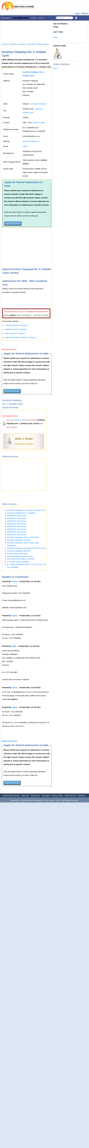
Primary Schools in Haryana (16, 325)
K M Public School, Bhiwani (18, 562)
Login (77, 13)
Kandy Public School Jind (17, 553)
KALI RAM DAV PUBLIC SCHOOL (21, 559)
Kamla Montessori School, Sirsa (20, 556)
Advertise (81, 795)
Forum (34, 18)
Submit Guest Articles (11, 795)
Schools (5, 44)
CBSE (25, 146)
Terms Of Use (70, 795)
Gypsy (15, 616)
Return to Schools (9, 741)
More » (42, 18)
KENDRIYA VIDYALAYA (16, 516)
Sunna (15, 581)
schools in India (38, 122)
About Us (25, 795)
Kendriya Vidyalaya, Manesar (19, 551)
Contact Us (35, 795)
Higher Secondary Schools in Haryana (20, 337)
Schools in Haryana (18, 44)
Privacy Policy (57, 795)
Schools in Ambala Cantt (37, 44)
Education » (6, 18)
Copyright (45, 795)
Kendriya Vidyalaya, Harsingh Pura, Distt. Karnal (26, 548)
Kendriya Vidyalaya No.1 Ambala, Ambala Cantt (26, 510)
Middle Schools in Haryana (16, 329)
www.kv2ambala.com (31, 141)
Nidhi (14, 646)
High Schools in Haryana (15, 333)
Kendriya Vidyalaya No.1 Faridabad (21, 513)
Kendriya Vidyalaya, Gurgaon (19, 540)
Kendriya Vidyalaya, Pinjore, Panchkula (23, 537)
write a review (19, 420)
